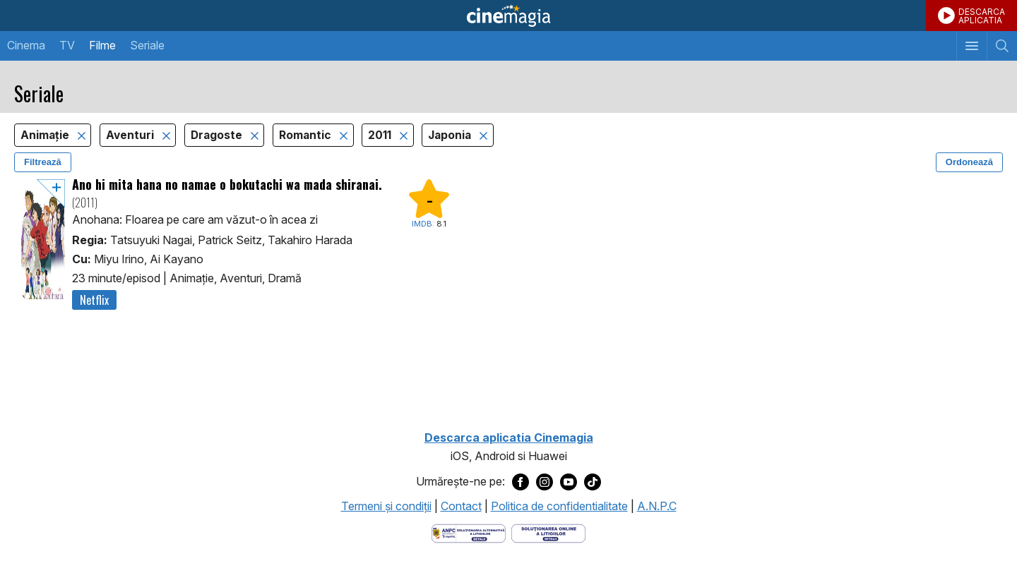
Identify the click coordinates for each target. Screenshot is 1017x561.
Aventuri (131, 135)
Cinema (26, 45)
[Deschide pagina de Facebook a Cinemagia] (520, 482)
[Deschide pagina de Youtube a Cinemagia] (568, 482)
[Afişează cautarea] (1002, 46)
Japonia (451, 135)
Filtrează (42, 162)
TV (67, 45)
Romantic (306, 135)
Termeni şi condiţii (386, 506)
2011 (381, 135)
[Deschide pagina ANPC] (469, 532)
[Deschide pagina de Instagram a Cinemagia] (544, 482)
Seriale (147, 45)
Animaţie (46, 135)
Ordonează (969, 162)
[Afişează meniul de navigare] (971, 46)
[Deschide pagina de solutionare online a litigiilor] (548, 532)
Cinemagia (508, 15)
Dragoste (218, 135)
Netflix (94, 299)
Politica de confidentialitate (559, 506)
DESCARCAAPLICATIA (981, 15)
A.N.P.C (657, 506)
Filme (102, 45)
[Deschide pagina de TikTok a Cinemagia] (592, 482)
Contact (461, 506)
